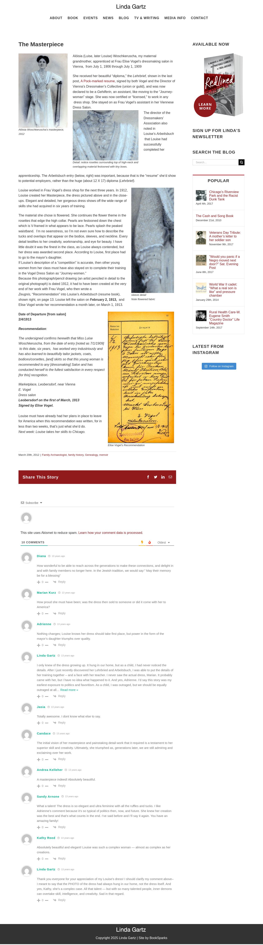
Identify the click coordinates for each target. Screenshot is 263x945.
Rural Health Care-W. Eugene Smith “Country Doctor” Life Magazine (224, 317)
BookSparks (158, 938)
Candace (44, 733)
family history (76, 454)
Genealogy (91, 454)
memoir (103, 454)
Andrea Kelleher (50, 769)
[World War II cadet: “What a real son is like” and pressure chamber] (201, 284)
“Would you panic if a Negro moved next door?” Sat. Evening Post (224, 262)
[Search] (242, 162)
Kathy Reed (46, 838)
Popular (218, 180)
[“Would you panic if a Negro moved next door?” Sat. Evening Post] (201, 257)
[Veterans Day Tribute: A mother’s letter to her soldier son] (201, 233)
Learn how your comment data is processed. (110, 532)
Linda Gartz (46, 655)
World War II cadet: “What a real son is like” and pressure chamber (223, 290)
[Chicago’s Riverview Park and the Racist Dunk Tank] (201, 192)
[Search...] (216, 162)
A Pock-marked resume (98, 81)
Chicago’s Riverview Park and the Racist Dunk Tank (224, 195)
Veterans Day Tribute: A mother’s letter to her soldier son (225, 236)
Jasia (41, 707)
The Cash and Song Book (214, 216)
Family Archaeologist (54, 454)
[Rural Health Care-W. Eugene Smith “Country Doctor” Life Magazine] (201, 312)
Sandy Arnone (48, 796)
